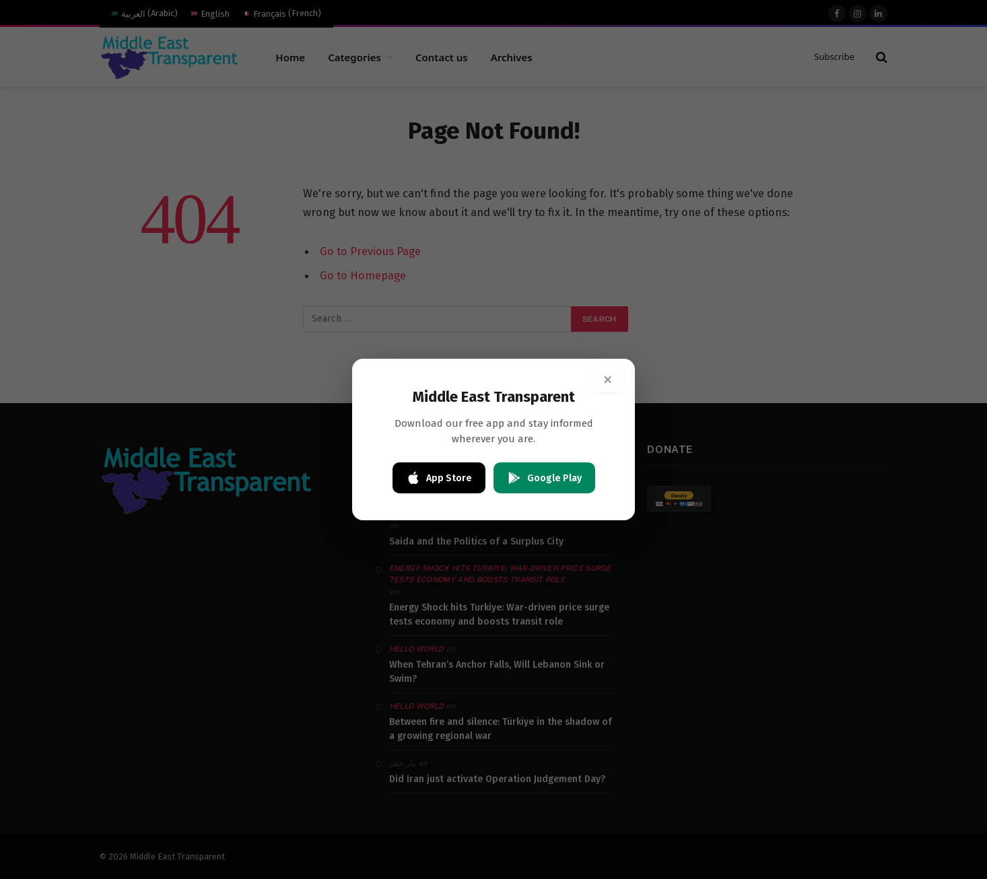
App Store (439, 477)
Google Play (544, 477)
